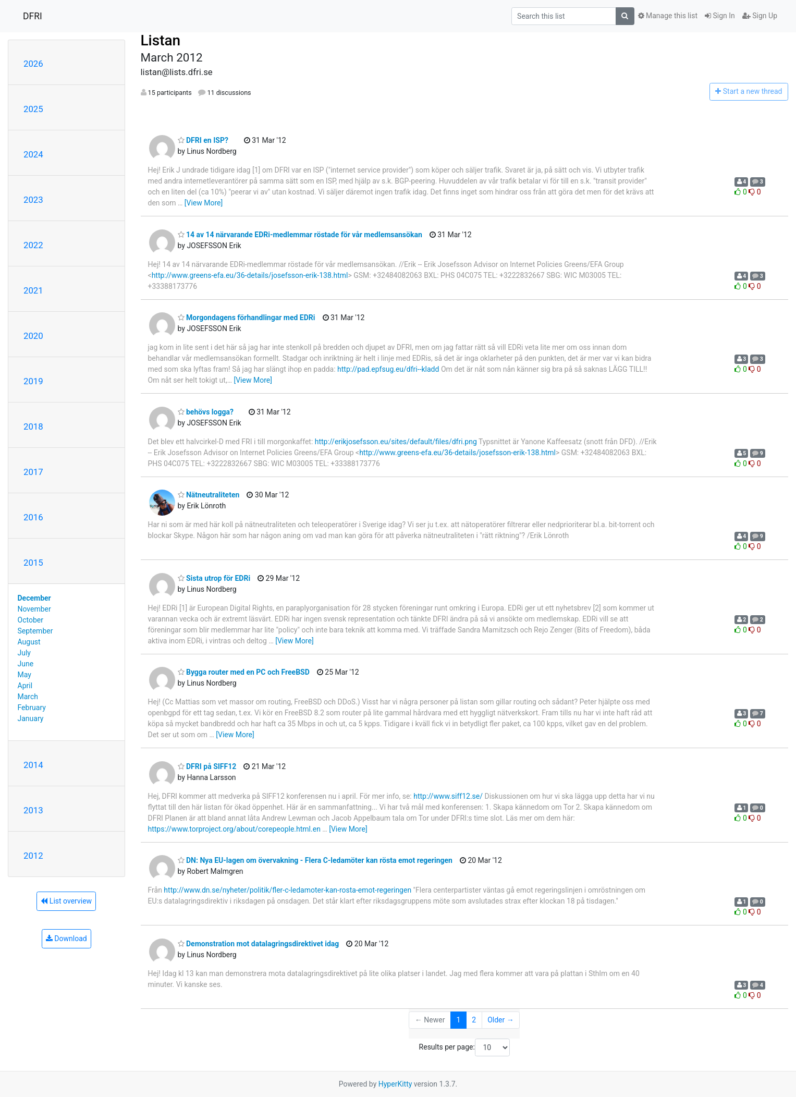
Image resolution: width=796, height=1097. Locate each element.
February (32, 707)
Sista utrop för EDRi (214, 578)
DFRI (32, 16)
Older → (500, 1020)
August (29, 642)
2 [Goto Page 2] (474, 1020)
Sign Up (759, 15)
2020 (33, 336)
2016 (33, 517)
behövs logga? (206, 412)
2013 (33, 810)
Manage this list (667, 15)
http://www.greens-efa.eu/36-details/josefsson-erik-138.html (250, 275)
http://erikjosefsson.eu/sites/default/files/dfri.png (396, 441)
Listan (161, 40)
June (26, 664)
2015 (33, 562)
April (25, 685)
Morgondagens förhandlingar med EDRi (246, 317)
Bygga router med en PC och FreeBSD (244, 672)
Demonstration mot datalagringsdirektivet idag (258, 944)
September (35, 631)
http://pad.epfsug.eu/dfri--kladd (388, 369)
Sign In (720, 15)
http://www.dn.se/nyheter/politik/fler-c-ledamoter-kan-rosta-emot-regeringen (287, 890)
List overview (66, 901)
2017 (33, 472)
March (28, 696)
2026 (33, 63)
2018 (33, 426)
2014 (33, 765)
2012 (33, 855)
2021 (33, 290)
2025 (33, 109)
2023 (33, 199)
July (24, 653)
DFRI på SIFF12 (207, 766)
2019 (33, 381)
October (30, 620)
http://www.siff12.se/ (448, 796)
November (34, 609)
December (34, 598)
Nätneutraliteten (209, 495)
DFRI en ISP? (203, 140)
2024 (33, 154)
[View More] (204, 203)
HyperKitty (395, 1084)
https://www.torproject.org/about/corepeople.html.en (234, 829)
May (24, 675)
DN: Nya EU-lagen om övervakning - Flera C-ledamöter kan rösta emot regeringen (315, 860)
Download (66, 938)
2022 (33, 245)
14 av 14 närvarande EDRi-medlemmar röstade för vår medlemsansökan (300, 234)
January (31, 718)
